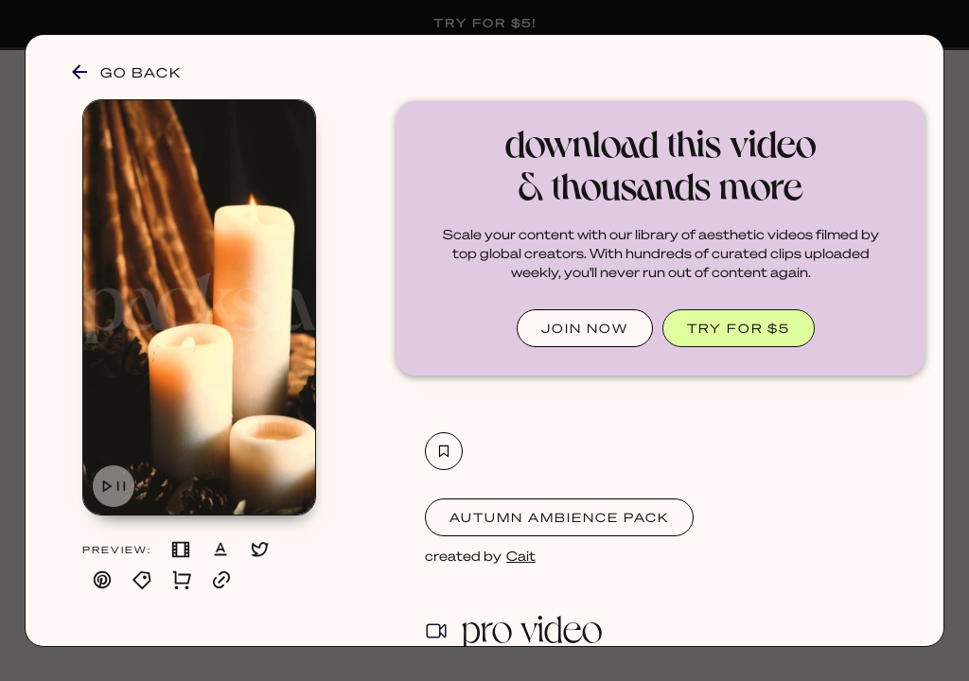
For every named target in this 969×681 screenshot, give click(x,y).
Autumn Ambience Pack (559, 517)
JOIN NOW (584, 328)
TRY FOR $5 (738, 328)
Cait (521, 555)
